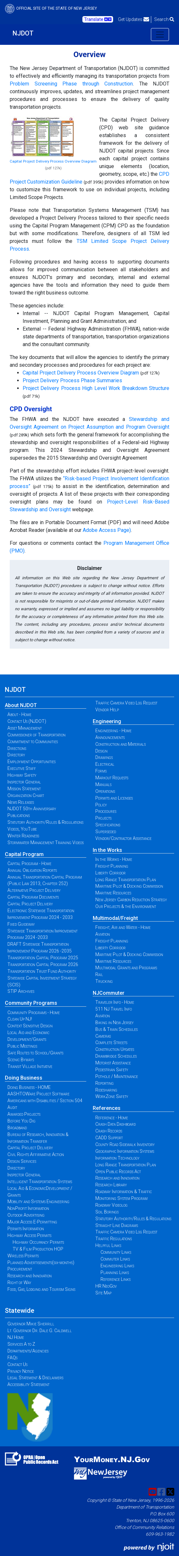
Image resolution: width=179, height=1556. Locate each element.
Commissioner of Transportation (36, 734)
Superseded (105, 831)
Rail (99, 974)
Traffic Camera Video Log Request (126, 702)
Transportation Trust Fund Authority (41, 971)
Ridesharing (106, 1089)
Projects (103, 818)
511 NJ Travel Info (113, 1009)
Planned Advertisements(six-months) (40, 1262)
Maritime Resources (113, 892)
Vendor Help (107, 709)
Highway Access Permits (29, 1235)
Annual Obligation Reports (32, 870)
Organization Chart (25, 795)
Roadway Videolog (111, 1205)
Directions (16, 748)
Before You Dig (21, 1120)
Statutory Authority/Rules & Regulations (45, 822)
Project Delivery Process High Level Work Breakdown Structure (96, 388)
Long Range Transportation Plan (125, 879)
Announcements (110, 737)
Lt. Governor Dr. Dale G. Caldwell (39, 1330)
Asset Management (24, 728)
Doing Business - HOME (29, 1087)
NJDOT (23, 33)
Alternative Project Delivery (34, 890)
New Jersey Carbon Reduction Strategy (131, 899)
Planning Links (114, 1272)
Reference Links (115, 1279)
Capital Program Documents (33, 897)
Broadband (17, 1127)
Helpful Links (108, 1245)
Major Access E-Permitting (32, 1221)
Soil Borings (107, 1211)
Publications (18, 815)
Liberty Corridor (110, 872)
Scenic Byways (20, 1059)
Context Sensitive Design (30, 1025)
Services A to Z (21, 1344)
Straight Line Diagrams (116, 1225)
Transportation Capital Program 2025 (42, 957)
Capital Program (24, 854)
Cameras (103, 1036)
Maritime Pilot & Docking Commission (129, 886)
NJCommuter (108, 993)
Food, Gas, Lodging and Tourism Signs (41, 1289)
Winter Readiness (23, 835)
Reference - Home (111, 1117)
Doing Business (23, 1078)
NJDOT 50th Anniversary (31, 808)
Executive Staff (21, 768)
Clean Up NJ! (19, 1019)
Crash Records (108, 1130)
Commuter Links (115, 1259)
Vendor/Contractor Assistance (123, 838)
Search (164, 19)
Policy (101, 804)
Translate (97, 19)
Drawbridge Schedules (116, 1056)
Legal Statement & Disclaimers (35, 1377)
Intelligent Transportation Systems (39, 1181)
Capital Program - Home (29, 863)
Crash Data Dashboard (115, 1124)
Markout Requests (111, 777)
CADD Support (109, 1137)
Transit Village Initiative (29, 1066)
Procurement (19, 1269)
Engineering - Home (113, 730)
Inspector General (24, 781)
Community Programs (31, 1003)
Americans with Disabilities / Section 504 (44, 1100)
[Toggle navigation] (160, 34)
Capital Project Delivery (30, 903)
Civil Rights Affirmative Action (35, 1154)
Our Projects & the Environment (125, 906)
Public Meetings (22, 1046)
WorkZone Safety (111, 1096)
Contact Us (17, 1364)
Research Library (111, 1184)
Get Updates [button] (133, 19)
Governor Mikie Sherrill (30, 1323)
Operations (105, 791)
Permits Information (25, 1228)
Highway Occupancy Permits (38, 1242)
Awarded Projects (23, 1114)
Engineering (107, 721)
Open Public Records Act (118, 1171)
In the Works (107, 850)
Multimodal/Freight (115, 918)
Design (101, 750)
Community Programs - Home (33, 1012)
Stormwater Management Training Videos (45, 842)
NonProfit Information (28, 1208)
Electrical (104, 764)
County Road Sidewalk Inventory (125, 1144)
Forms (101, 770)
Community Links (115, 1252)
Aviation (102, 934)
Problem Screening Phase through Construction (71, 84)
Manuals (103, 784)
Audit (12, 1107)
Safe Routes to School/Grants (35, 1052)
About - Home (19, 714)
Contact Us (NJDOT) (26, 721)
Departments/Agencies (27, 1350)
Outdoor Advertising (26, 1215)
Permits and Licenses (114, 798)
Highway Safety (22, 775)
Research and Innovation (29, 1275)
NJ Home (15, 1337)
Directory (16, 754)
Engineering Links (117, 1265)
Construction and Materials (120, 744)
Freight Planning (111, 866)
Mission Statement (24, 788)
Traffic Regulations (113, 1238)
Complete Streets (111, 1042)
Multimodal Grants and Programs (126, 967)
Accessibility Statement (28, 1384)
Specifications (107, 824)
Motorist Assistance (113, 1062)
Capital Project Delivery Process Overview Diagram (53, 161)
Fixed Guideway (21, 924)
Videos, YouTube (22, 829)
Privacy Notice (20, 1371)
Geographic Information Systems (124, 1151)
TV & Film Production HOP (38, 1249)
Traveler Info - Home (114, 1002)
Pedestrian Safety (111, 1069)
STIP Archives (20, 991)
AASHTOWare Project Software (38, 1093)
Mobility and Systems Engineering (38, 1201)
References (107, 1108)
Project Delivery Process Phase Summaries (72, 380)
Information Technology (117, 1158)
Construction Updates (114, 1049)
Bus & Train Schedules (116, 1029)
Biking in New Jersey (114, 1022)
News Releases (20, 802)
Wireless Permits (23, 1255)
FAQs (12, 1357)
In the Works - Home (113, 859)
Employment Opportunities (31, 761)
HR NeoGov (106, 1286)
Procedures (105, 811)
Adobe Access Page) (107, 530)
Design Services (21, 1161)
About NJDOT (21, 705)
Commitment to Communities (32, 741)
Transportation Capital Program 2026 (42, 964)
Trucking (104, 981)
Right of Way (19, 1282)
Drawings (104, 757)
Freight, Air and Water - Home (123, 927)
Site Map (103, 1292)
